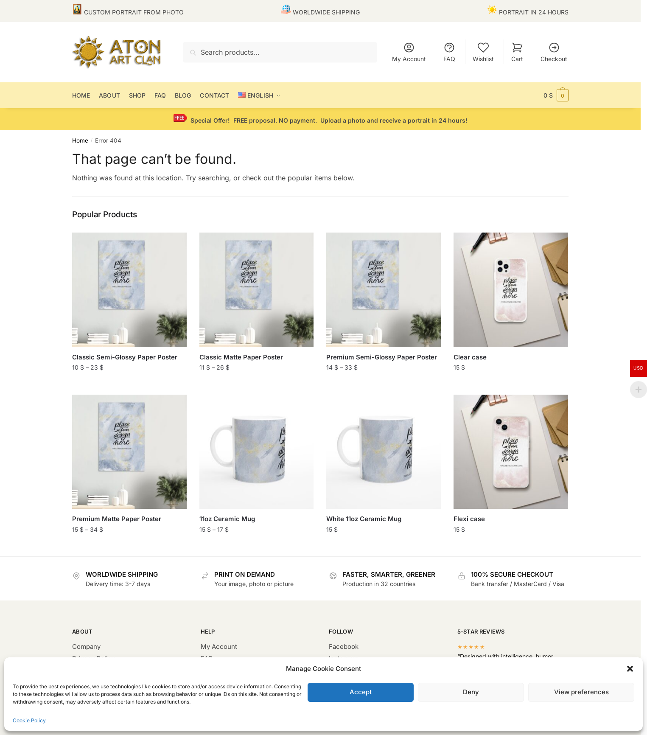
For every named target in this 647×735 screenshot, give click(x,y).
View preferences (581, 692)
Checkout (554, 52)
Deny (471, 692)
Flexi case (469, 519)
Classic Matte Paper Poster (241, 357)
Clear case (470, 357)
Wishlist (483, 52)
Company (86, 646)
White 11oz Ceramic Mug (363, 519)
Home (80, 140)
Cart (517, 52)
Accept (361, 692)
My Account (409, 52)
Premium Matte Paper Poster (116, 519)
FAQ (449, 52)
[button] (630, 669)
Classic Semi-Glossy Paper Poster (124, 357)
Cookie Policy (29, 720)
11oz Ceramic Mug (227, 519)
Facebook (344, 646)
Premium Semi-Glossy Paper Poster (381, 357)
